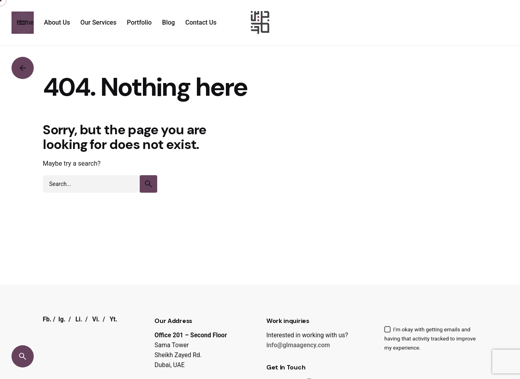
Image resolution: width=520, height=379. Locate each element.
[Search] (23, 356)
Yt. (113, 319)
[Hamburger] (23, 23)
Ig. (61, 319)
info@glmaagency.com (298, 345)
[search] (148, 184)
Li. (78, 319)
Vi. (96, 319)
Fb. (47, 319)
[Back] (23, 68)
